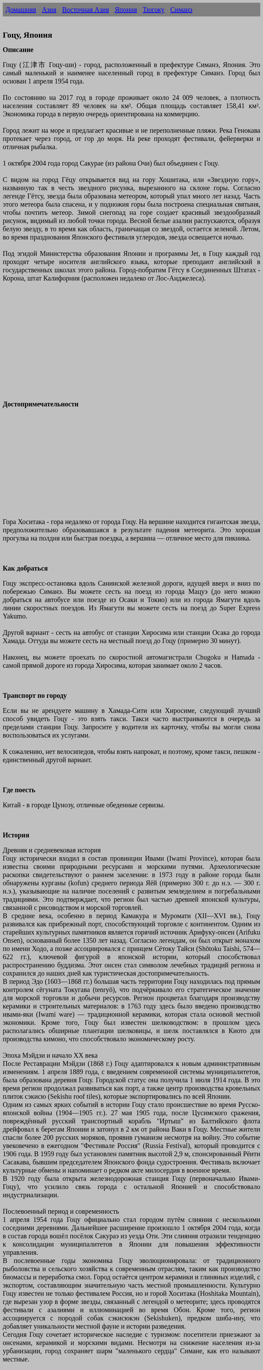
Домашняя (20, 9)
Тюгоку (153, 9)
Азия (49, 9)
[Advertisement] (131, 345)
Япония (126, 9)
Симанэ (181, 9)
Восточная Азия (85, 9)
